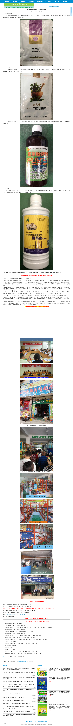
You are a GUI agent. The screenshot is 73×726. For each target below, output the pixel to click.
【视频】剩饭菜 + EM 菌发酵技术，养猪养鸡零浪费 (13, 697)
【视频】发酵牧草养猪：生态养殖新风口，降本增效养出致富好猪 (16, 711)
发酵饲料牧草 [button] (32, 1)
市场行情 (67, 3)
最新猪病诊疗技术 (14, 661)
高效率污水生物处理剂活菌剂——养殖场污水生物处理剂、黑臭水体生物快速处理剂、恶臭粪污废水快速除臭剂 (59, 693)
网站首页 (7, 1)
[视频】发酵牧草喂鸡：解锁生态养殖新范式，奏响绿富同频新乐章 (16, 703)
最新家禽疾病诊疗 (22, 661)
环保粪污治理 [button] (40, 1)
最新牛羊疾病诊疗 (30, 661)
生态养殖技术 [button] (48, 1)
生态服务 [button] (65, 1)
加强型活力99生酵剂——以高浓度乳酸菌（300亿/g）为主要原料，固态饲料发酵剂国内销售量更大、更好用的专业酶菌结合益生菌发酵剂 (59, 678)
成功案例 (59, 3)
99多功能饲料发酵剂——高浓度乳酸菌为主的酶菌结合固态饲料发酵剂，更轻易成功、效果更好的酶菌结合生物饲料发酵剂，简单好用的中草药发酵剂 (59, 669)
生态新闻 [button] (15, 1)
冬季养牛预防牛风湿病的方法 (12, 656)
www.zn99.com (9, 610)
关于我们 (31, 721)
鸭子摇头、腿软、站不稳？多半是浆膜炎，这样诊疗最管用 (15, 700)
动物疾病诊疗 (6, 661)
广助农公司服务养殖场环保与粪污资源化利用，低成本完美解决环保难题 (18, 681)
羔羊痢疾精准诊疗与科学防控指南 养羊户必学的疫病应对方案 (16, 693)
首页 (56, 3)
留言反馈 (45, 721)
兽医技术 (63, 3)
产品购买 (40, 721)
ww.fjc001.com (23, 610)
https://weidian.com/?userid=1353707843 (15, 614)
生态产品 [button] (57, 1)
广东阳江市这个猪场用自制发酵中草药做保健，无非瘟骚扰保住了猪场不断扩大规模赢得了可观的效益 (27, 657)
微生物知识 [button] (23, 1)
